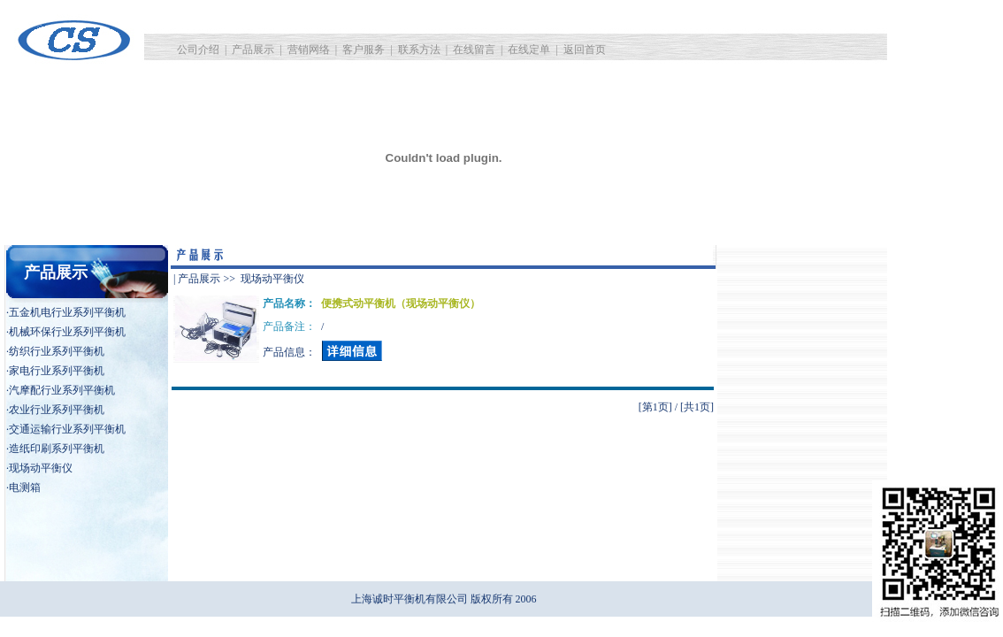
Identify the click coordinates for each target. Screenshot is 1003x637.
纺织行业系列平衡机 (56, 351)
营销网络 (308, 49)
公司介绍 (198, 49)
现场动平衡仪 (41, 468)
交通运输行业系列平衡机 (67, 429)
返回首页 (584, 49)
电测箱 (25, 487)
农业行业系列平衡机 (56, 409)
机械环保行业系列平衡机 (67, 332)
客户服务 (363, 49)
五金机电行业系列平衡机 (67, 312)
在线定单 (529, 49)
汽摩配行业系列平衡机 (62, 390)
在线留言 (474, 49)
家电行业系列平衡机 (56, 371)
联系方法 (419, 49)
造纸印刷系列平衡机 (56, 448)
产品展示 (253, 49)
